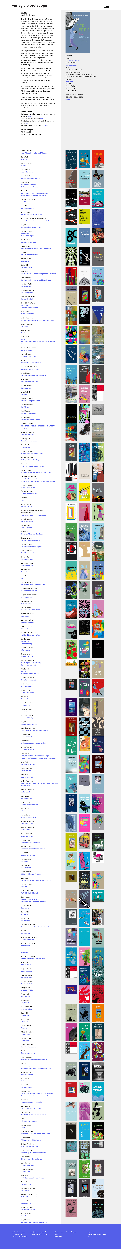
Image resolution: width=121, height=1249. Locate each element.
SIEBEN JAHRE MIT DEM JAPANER (33, 959)
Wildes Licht (25, 1127)
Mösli (23, 811)
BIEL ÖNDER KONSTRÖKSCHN (31, 214)
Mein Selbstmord (27, 777)
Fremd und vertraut (28, 521)
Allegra (23, 166)
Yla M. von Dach (71, 65)
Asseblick (24, 202)
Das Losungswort (27, 293)
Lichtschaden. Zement (29, 724)
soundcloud (58, 1237)
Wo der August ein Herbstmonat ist (33, 1153)
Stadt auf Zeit (25, 996)
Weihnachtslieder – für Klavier (31, 1102)
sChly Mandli (25, 921)
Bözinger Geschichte (28, 242)
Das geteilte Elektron (28, 1209)
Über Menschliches (28, 1053)
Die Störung (25, 407)
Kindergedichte (26, 686)
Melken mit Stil (26, 792)
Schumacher (25, 933)
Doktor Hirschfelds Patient (30, 420)
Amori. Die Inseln (27, 172)
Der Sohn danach (27, 350)
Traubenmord (25, 1034)
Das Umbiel (25, 1190)
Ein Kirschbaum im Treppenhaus (32, 453)
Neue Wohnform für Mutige (30, 842)
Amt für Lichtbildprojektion (30, 178)
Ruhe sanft (25, 908)
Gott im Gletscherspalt (29, 1197)
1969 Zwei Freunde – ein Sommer (33, 1178)
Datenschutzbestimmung (96, 1234)
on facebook (62, 1232)
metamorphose (26, 798)
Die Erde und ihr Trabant (29, 356)
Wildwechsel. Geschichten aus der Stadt (35, 1134)
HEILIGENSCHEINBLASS (29, 591)
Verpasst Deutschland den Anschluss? (35, 1060)
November (24, 861)
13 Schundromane (27, 940)
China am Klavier (26, 267)
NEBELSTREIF (25, 830)
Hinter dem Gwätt (27, 597)
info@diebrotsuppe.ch (38, 1232)
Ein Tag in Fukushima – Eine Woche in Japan (36, 472)
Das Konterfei (26, 286)
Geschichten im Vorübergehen (31, 547)
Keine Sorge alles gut (28, 680)
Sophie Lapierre (26, 984)
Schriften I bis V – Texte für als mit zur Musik (36, 927)
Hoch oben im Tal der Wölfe (30, 610)
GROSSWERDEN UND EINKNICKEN (33, 584)
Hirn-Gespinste (26, 603)
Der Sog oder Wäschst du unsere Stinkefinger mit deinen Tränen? (38, 341)
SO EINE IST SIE (26, 965)
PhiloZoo (24, 887)
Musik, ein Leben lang (28, 817)
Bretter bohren (26, 1203)
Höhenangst (25, 616)
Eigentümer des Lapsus (29, 441)
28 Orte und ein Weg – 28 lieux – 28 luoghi (36, 880)
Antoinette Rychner (73, 60)
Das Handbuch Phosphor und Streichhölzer (36, 280)
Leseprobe (69, 81)
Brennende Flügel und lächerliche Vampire (36, 248)
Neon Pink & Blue (27, 836)
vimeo (56, 1234)
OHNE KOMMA (26, 868)
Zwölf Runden (26, 1184)
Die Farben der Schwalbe (30, 369)
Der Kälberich (26, 333)
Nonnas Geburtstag (28, 855)
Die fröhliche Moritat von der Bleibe (33, 375)
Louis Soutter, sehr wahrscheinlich (33, 743)
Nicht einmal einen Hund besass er (33, 849)
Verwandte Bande (27, 1074)
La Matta (24, 711)
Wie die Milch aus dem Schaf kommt (33, 1115)
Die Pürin (24, 394)
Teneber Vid (25, 1015)
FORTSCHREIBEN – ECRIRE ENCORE (33, 515)
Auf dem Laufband (27, 208)
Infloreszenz (25, 650)
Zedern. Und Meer (27, 1165)
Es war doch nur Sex (28, 487)
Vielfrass (24, 1081)
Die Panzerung (26, 388)
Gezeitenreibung (27, 559)
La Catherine (25, 705)
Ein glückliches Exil (27, 447)
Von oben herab (26, 1087)
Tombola (24, 1028)
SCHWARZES (25, 946)
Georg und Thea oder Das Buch (32, 534)
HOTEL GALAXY (26, 629)
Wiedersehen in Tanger (29, 1121)
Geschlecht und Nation (29, 553)
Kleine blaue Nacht (27, 692)
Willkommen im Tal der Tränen (31, 1140)
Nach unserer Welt (27, 824)
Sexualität (24, 952)
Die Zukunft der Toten (28, 413)
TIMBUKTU (24, 1022)
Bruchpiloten (25, 261)
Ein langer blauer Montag (30, 460)
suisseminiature (26, 1009)
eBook (68, 99)
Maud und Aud (26, 771)
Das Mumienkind (27, 299)
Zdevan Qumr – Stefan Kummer (32, 1159)
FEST (22, 500)
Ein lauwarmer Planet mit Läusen (32, 466)
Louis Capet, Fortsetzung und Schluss (34, 730)
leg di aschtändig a (27, 718)
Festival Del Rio (26, 506)
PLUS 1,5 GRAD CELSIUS (29, 893)
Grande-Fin (25, 572)
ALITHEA (24, 159)
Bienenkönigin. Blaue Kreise (31, 227)
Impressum (91, 1232)
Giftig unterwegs (27, 566)
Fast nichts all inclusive (29, 494)
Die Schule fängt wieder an (30, 401)
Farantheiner (25, 1216)
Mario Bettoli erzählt (28, 764)
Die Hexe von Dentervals (29, 382)
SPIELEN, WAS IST (27, 990)
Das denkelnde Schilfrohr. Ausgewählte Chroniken (38, 274)
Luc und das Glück (27, 749)
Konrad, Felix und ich (28, 699)
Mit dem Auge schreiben (29, 805)
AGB (88, 1237)
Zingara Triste (25, 1172)
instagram (72, 1232)
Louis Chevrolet (26, 737)
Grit (22, 578)
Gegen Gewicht (26, 528)
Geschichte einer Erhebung (30, 540)
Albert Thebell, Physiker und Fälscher (34, 153)
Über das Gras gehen (28, 1047)
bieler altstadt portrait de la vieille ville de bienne (38, 221)
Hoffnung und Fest (27, 622)
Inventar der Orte (27, 656)
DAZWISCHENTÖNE (27, 314)
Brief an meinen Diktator (29, 255)
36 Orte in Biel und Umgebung (31, 874)
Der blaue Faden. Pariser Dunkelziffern (34, 1222)
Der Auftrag (25, 327)
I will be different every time (30, 635)
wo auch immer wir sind (29, 1146)
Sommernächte (26, 977)
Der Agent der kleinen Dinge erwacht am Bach (37, 320)
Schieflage (24, 914)
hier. (29, 116)
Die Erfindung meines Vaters (31, 363)
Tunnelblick (25, 1041)
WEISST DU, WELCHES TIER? (31, 1108)
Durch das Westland (28, 435)
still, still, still (25, 1003)
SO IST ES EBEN (26, 971)
